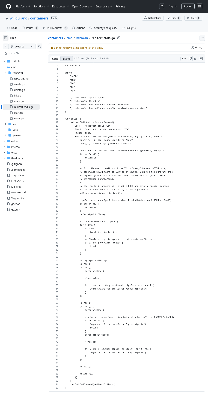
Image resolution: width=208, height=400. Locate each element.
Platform (23, 6)
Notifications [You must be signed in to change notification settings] (152, 17)
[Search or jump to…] (162, 6)
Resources (60, 6)
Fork (173, 18)
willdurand (19, 18)
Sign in (173, 6)
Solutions (41, 6)
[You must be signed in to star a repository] (193, 18)
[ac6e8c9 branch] (27, 46)
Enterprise (104, 6)
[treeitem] (27, 107)
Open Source (82, 6)
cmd (81, 38)
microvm (93, 38)
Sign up (188, 6)
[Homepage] (8, 6)
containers (39, 18)
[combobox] (30, 53)
